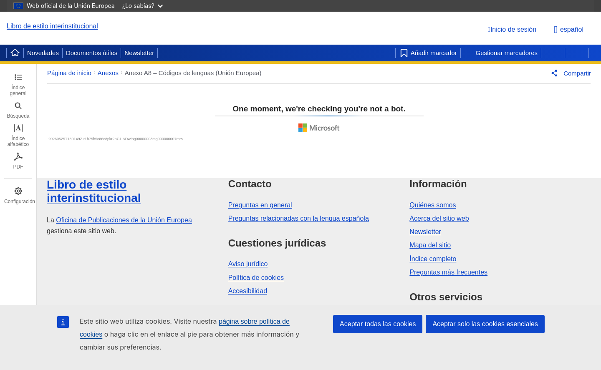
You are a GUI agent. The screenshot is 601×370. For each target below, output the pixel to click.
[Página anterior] (553, 53)
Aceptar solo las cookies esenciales (485, 323)
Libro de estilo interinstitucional (52, 26)
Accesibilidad (247, 290)
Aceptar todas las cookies (378, 323)
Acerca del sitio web (439, 218)
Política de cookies (256, 277)
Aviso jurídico (248, 263)
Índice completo (432, 258)
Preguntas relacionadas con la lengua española (298, 218)
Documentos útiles (91, 52)
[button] (569, 73)
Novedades (43, 52)
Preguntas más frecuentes (448, 272)
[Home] (15, 53)
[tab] (18, 84)
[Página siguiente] (576, 53)
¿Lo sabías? (142, 5)
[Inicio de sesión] (512, 29)
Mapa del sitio (430, 245)
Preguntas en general (260, 205)
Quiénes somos (432, 205)
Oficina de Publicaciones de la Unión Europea (124, 220)
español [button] (568, 30)
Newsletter (139, 52)
